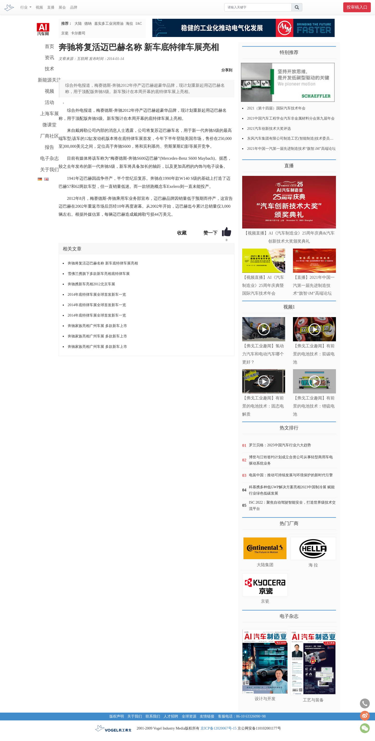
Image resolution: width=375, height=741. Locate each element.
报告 (49, 147)
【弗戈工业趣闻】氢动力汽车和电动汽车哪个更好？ (263, 354)
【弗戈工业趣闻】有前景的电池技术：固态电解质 (263, 406)
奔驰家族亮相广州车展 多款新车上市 (97, 326)
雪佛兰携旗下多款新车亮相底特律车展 (99, 274)
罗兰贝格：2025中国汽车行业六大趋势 (280, 445)
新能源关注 (49, 80)
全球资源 (189, 716)
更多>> (247, 164)
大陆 (78, 24)
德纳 (88, 24)
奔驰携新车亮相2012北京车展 (91, 284)
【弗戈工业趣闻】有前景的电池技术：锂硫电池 (314, 406)
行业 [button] (24, 7)
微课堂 (49, 124)
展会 (62, 7)
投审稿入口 (357, 7)
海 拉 (313, 565)
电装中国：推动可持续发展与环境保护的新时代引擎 (291, 475)
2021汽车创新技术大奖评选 (269, 129)
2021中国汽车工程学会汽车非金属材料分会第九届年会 (291, 118)
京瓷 (64, 33)
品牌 (73, 7)
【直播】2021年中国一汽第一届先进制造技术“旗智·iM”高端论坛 (314, 285)
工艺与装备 (313, 700)
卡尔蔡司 (78, 33)
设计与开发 (265, 698)
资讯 (49, 57)
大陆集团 (265, 565)
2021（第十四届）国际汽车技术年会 (276, 108)
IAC (139, 24)
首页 (49, 46)
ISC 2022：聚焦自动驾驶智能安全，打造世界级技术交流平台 (292, 506)
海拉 (129, 24)
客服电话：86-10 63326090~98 (242, 716)
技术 (49, 68)
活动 (49, 102)
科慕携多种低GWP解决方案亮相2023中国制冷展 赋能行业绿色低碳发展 (292, 490)
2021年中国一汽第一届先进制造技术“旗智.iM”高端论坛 (291, 149)
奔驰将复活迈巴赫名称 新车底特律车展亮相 (103, 263)
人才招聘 (171, 716)
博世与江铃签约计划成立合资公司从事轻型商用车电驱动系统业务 (291, 460)
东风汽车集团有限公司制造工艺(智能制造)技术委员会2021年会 (297, 138)
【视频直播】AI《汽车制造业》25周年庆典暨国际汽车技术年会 (263, 285)
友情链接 (207, 716)
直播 (50, 7)
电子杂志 (49, 158)
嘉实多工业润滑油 (108, 24)
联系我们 (153, 716)
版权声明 (116, 716)
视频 (39, 7)
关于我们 (49, 169)
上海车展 (49, 113)
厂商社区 (49, 136)
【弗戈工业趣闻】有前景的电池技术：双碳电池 (314, 354)
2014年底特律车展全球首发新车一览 (97, 295)
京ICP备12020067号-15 (218, 728)
